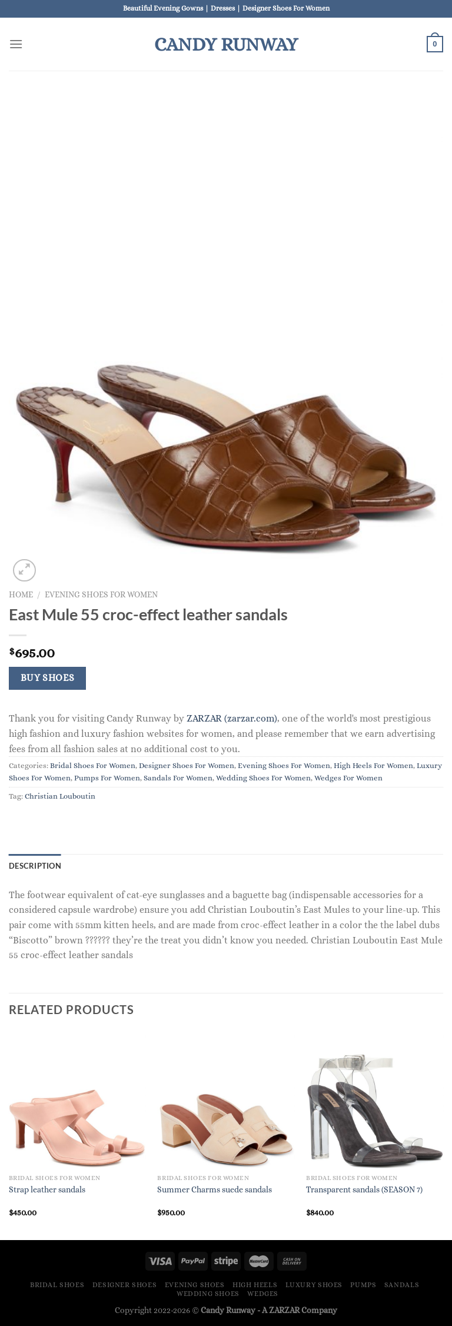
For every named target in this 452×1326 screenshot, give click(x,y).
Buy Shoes (48, 678)
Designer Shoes (124, 1285)
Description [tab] (35, 865)
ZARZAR (284, 1310)
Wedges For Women (348, 777)
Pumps (363, 1285)
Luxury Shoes (314, 1285)
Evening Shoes (195, 1285)
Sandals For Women (178, 777)
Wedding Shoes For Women (263, 777)
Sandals (401, 1285)
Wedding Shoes (208, 1294)
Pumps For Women (107, 777)
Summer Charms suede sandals (214, 1189)
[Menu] (16, 43)
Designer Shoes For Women (186, 765)
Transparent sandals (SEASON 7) (364, 1189)
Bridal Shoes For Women (92, 765)
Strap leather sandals (47, 1189)
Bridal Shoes (57, 1285)
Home (21, 594)
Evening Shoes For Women (101, 594)
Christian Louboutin (60, 796)
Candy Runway (226, 44)
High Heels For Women (373, 765)
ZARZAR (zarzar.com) (232, 718)
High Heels (254, 1285)
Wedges (262, 1294)
